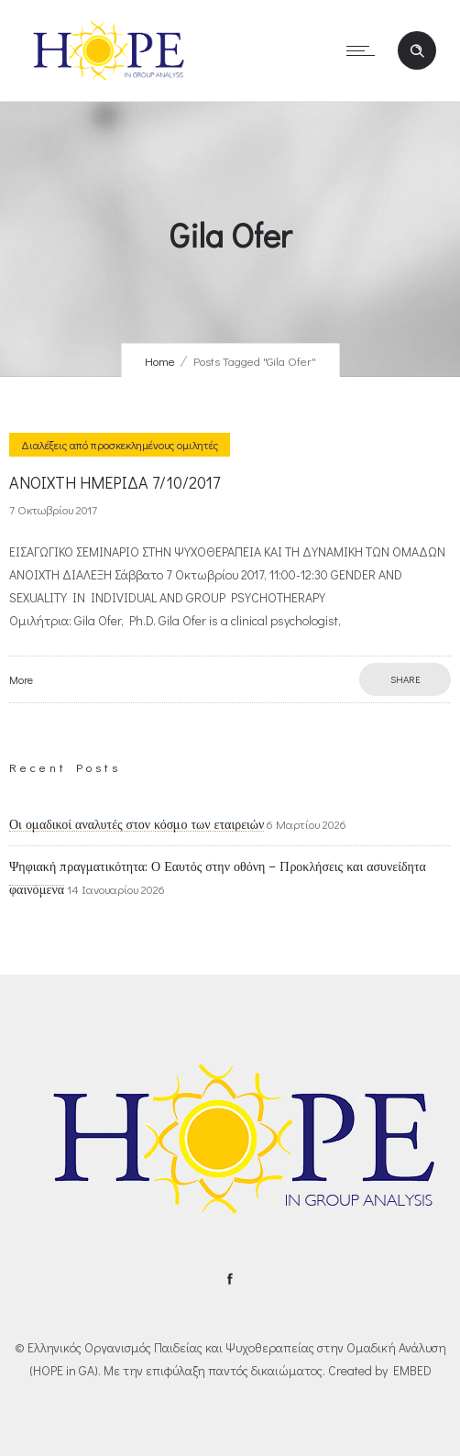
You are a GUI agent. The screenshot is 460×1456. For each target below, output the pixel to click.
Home (160, 361)
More (21, 679)
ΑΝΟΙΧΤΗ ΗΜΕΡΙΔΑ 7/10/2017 (114, 482)
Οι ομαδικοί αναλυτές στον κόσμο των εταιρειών (136, 824)
